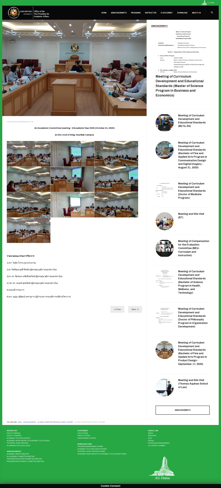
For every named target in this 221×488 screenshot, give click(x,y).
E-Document (167, 13)
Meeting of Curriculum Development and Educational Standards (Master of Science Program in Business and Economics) (180, 86)
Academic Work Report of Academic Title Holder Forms (101, 454)
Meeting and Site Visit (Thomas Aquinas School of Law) (193, 384)
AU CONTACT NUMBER (156, 445)
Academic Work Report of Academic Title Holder (28, 440)
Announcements (119, 13)
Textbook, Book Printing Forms (91, 451)
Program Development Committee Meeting (25, 461)
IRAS (150, 438)
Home (103, 13)
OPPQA (151, 440)
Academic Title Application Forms (92, 449)
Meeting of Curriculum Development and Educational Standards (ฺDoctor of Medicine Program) (192, 190)
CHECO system (83, 435)
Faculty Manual (13, 433)
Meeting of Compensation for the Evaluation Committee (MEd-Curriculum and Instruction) (193, 248)
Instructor (150, 13)
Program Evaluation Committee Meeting (24, 459)
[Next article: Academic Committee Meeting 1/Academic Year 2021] (135, 309)
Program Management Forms (90, 446)
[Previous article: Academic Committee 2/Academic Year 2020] (117, 309)
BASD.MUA (152, 435)
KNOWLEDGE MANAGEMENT (159, 443)
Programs (136, 13)
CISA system (82, 433)
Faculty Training (14, 435)
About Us (196, 13)
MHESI (150, 433)
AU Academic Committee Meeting (21, 456)
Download (182, 13)
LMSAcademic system (86, 438)
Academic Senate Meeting (18, 454)
